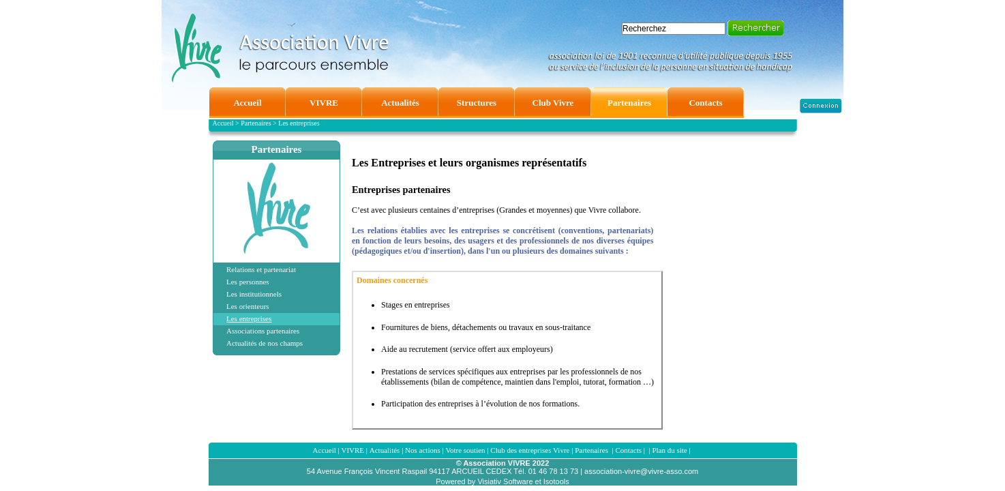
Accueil (324, 450)
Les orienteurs (247, 306)
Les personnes (247, 282)
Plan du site (669, 450)
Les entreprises (248, 318)
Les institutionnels (254, 294)
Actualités (385, 450)
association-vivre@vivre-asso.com (641, 471)
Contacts (628, 450)
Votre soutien (465, 450)
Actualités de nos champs (264, 343)
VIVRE (352, 450)
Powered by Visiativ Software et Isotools (502, 481)
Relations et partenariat (261, 269)
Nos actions (422, 450)
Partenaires (277, 149)
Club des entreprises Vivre (529, 450)
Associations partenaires (262, 331)
